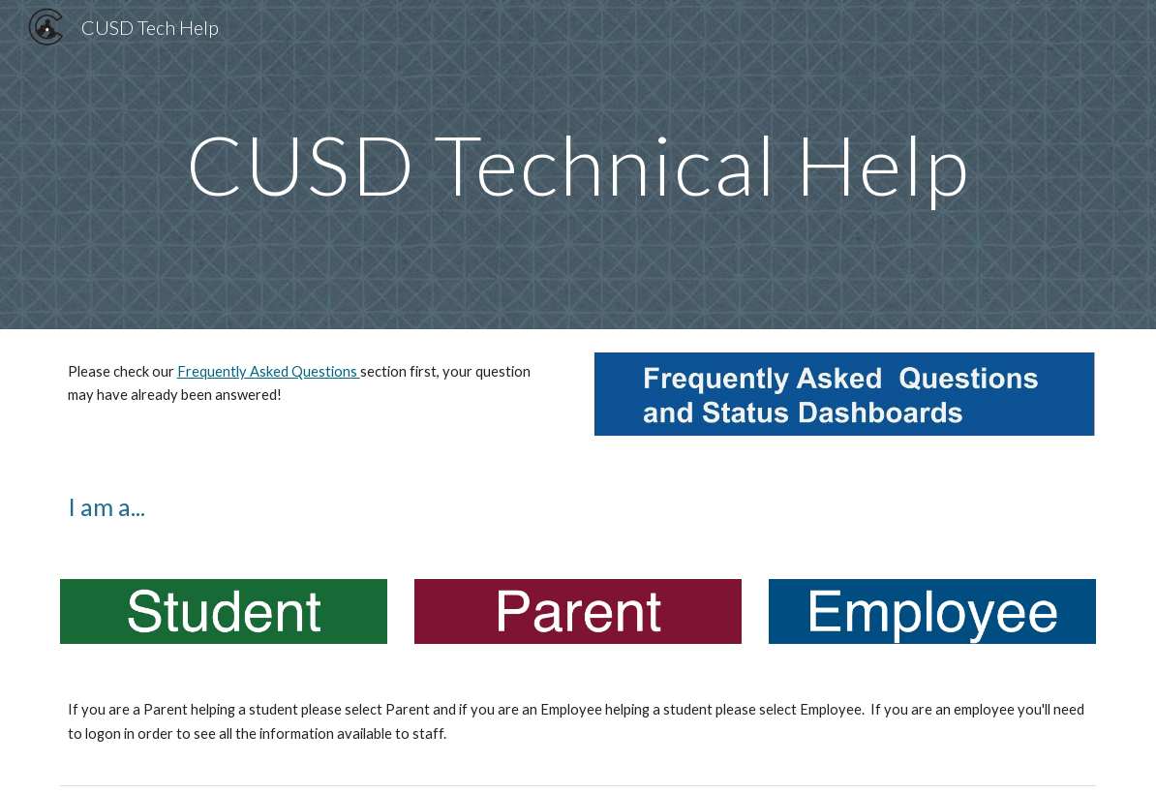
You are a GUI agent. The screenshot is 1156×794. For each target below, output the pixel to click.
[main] (578, 164)
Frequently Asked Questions (268, 371)
